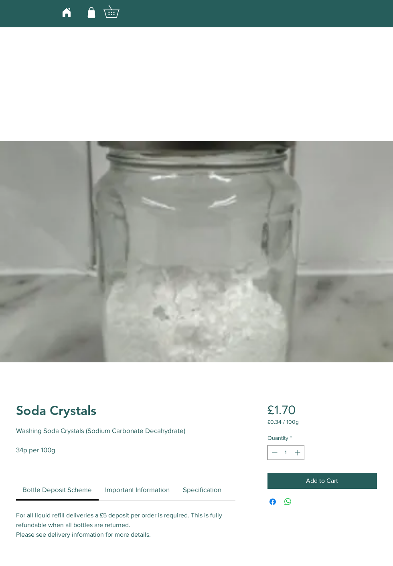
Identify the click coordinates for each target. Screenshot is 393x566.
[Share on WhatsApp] (288, 502)
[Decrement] (274, 452)
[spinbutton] (286, 452)
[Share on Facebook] (273, 502)
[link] (57, 489)
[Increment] (298, 452)
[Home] (66, 12)
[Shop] (91, 12)
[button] (117, 11)
